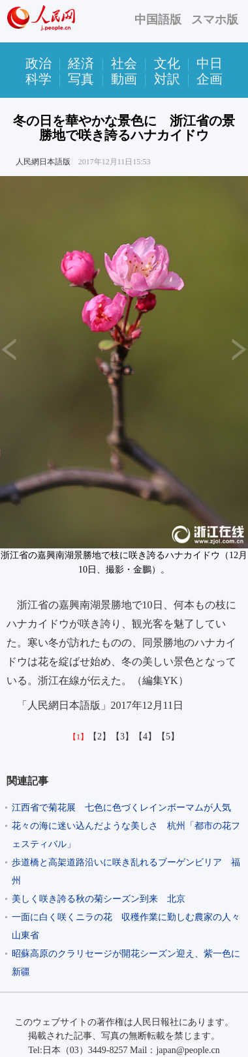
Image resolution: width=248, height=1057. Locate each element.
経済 (81, 63)
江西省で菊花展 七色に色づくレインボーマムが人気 (121, 807)
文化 (167, 63)
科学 (38, 79)
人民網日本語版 (43, 161)
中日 (209, 63)
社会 (124, 63)
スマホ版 (214, 19)
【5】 (168, 736)
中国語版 (157, 19)
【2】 (99, 736)
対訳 (167, 79)
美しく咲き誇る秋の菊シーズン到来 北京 (98, 899)
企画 (209, 79)
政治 (38, 63)
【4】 (145, 736)
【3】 (122, 736)
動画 (124, 79)
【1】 (78, 736)
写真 (81, 79)
